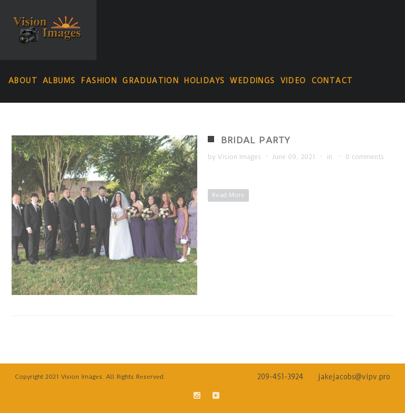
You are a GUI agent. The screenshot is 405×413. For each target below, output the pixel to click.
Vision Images (239, 157)
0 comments (364, 157)
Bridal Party (255, 140)
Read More (228, 195)
